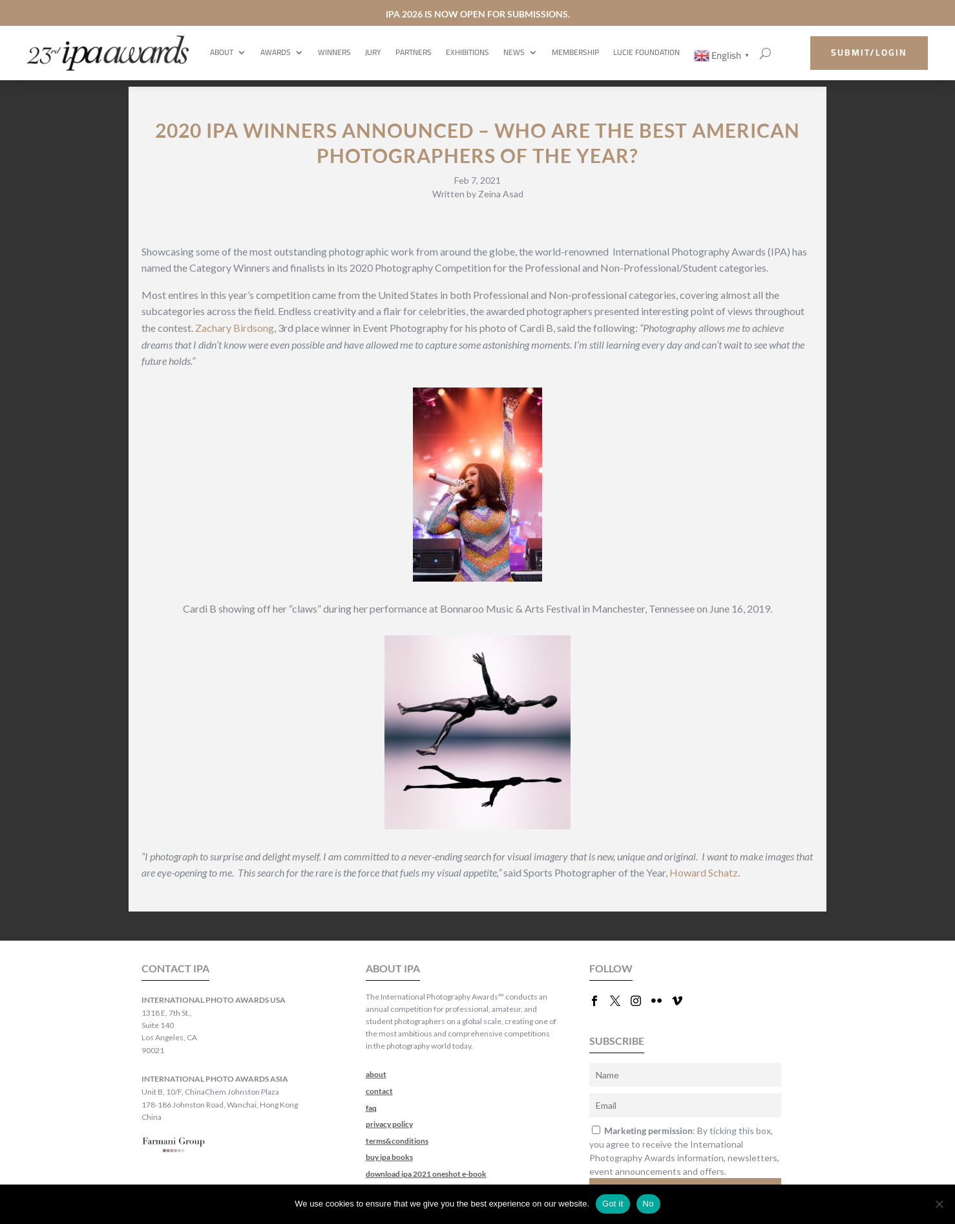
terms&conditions (397, 1141)
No (648, 1203)
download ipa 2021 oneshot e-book (426, 1174)
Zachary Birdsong (234, 328)
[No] (938, 1203)
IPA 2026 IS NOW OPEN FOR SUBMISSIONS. (478, 13)
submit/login (869, 52)
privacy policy (389, 1124)
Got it (613, 1203)
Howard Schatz (703, 872)
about (376, 1074)
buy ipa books (389, 1157)
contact (379, 1091)
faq (371, 1108)
